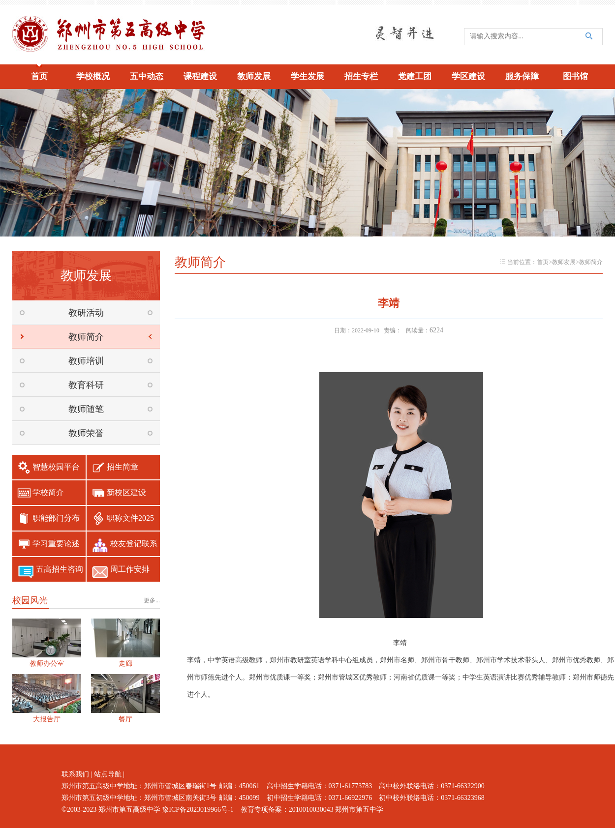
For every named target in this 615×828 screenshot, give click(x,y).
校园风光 (30, 600)
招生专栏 (361, 76)
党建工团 (414, 76)
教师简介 (86, 337)
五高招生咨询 (59, 569)
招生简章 (122, 467)
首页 (39, 76)
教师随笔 (86, 409)
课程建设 (200, 76)
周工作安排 (130, 569)
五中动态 (146, 76)
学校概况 (93, 76)
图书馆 (575, 76)
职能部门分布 (56, 518)
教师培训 (86, 361)
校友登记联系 (133, 543)
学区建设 (468, 76)
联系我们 (75, 774)
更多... (152, 600)
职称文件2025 (130, 518)
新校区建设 (126, 492)
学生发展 (307, 76)
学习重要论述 (56, 543)
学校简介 (48, 492)
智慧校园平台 (56, 467)
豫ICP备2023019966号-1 (197, 809)
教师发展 (254, 76)
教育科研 (86, 385)
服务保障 (522, 76)
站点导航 (108, 774)
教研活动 (86, 313)
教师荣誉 (86, 433)
